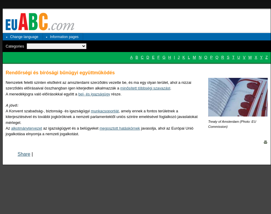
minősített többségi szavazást (145, 88)
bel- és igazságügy (94, 94)
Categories (15, 46)
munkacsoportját (105, 111)
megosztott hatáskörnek (119, 128)
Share (24, 154)
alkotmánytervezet (26, 128)
